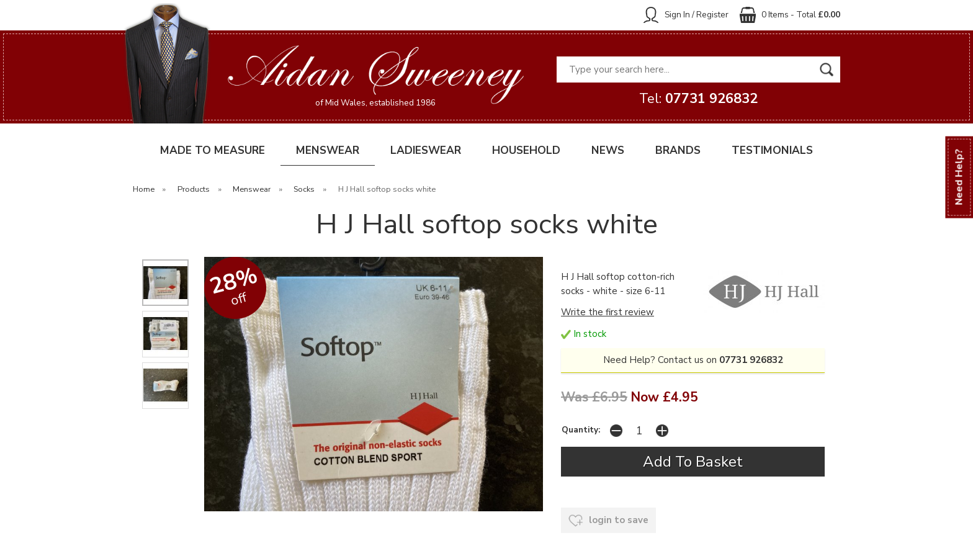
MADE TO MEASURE (212, 150)
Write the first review (607, 312)
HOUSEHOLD (526, 150)
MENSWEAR (327, 150)
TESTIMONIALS (772, 150)
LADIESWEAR (425, 150)
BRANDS (678, 150)
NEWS (607, 150)
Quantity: (581, 430)
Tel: (698, 98)
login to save (608, 520)
